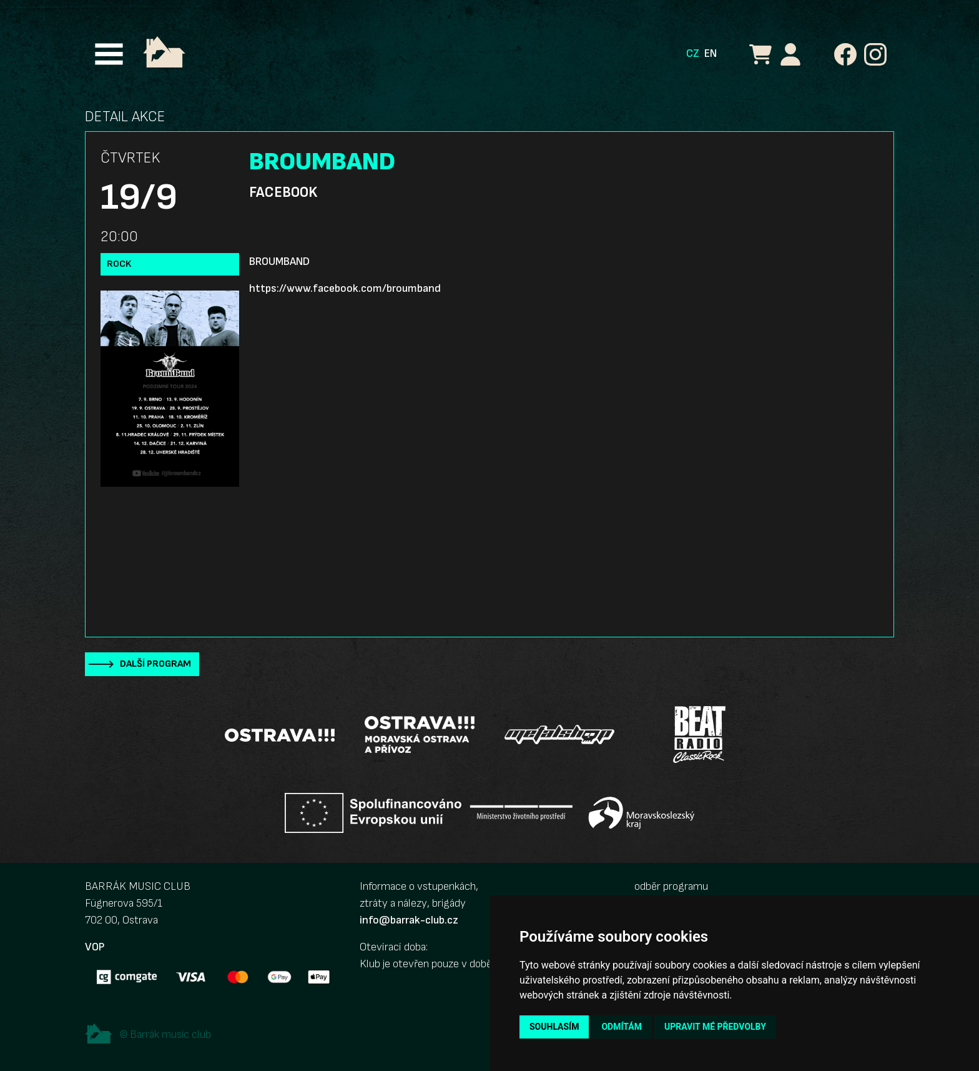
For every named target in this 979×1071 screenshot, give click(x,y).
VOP (94, 947)
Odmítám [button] (621, 1027)
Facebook (283, 192)
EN (710, 53)
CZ (692, 53)
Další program (155, 664)
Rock (119, 264)
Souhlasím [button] (554, 1027)
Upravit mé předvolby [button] (715, 1027)
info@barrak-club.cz (409, 920)
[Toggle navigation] (108, 54)
